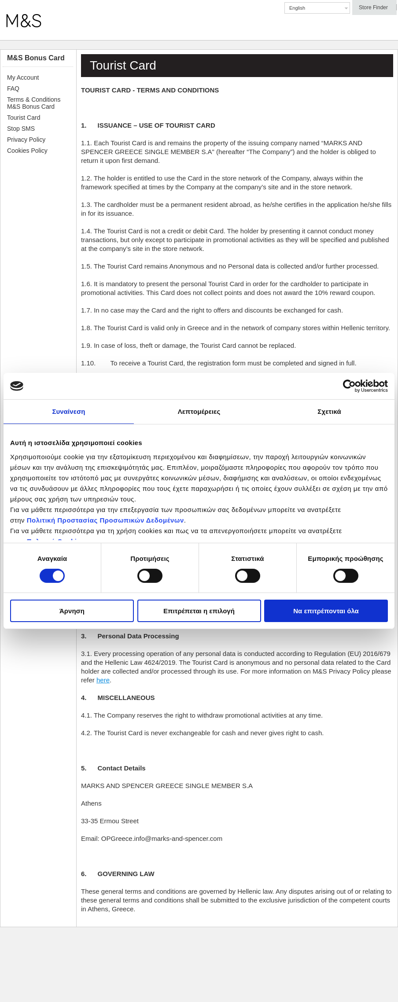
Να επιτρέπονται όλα (326, 611)
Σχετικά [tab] (329, 411)
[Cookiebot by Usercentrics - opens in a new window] (349, 386)
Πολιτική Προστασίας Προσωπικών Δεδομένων (105, 519)
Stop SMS (21, 128)
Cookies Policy (27, 150)
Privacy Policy (26, 139)
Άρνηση (72, 611)
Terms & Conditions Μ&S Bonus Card (33, 103)
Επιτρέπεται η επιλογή (199, 611)
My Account (23, 77)
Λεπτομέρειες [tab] (199, 411)
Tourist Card (23, 117)
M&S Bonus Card (36, 58)
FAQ (13, 88)
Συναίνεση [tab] (68, 411)
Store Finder (373, 7)
